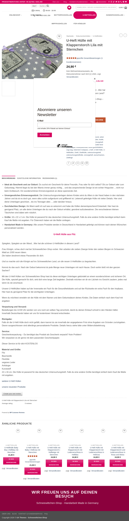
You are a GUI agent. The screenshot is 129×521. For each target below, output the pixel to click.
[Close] (95, 79)
